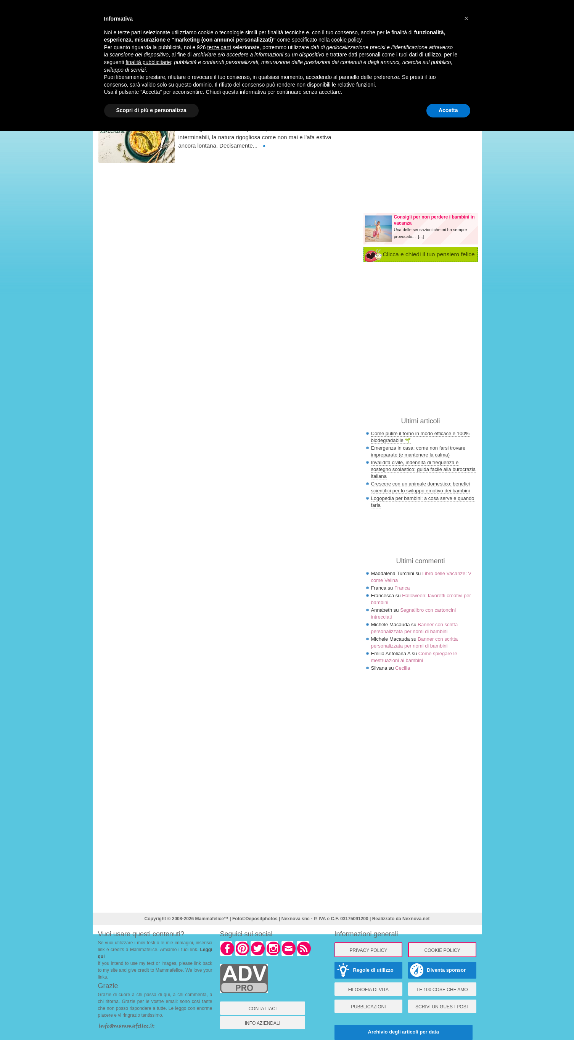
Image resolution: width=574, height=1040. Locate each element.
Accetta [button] (448, 110)
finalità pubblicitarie (148, 62)
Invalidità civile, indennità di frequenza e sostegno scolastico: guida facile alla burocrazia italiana (423, 469)
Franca (402, 588)
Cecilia (402, 668)
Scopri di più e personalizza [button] (151, 110)
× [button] (466, 18)
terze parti (219, 47)
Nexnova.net (415, 918)
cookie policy (346, 40)
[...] (421, 236)
